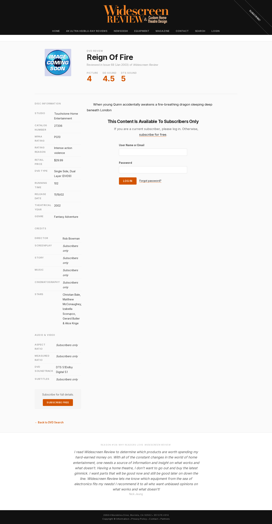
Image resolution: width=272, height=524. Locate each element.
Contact (182, 31)
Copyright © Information (115, 519)
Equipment (141, 31)
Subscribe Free (58, 402)
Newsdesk (121, 31)
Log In (127, 180)
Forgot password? (150, 180)
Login (216, 31)
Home (56, 31)
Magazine (163, 31)
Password (125, 162)
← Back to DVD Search (49, 422)
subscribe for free (152, 134)
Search (200, 31)
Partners (165, 519)
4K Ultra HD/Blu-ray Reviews (87, 31)
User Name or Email (131, 145)
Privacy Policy (139, 519)
